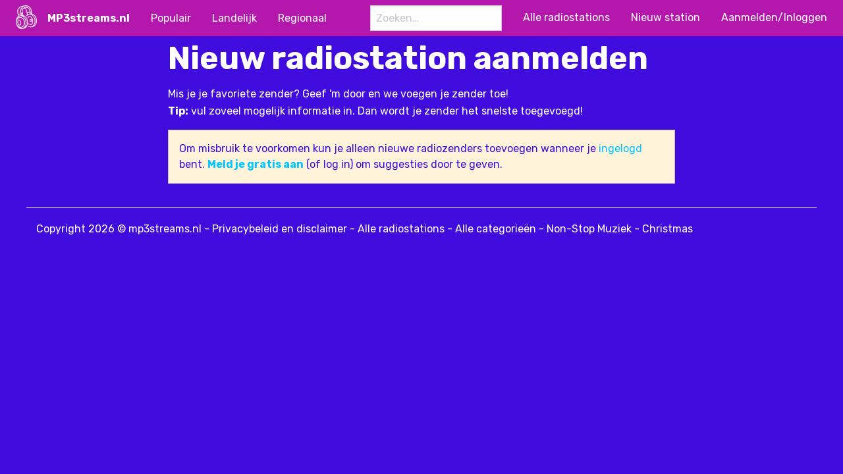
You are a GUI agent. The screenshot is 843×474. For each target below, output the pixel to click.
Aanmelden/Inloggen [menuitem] (774, 17)
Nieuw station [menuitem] (665, 17)
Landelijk (234, 18)
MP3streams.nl (88, 18)
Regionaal (302, 18)
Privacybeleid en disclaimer (279, 229)
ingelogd (620, 148)
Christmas (667, 229)
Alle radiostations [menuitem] (566, 17)
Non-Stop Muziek (589, 229)
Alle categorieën (495, 229)
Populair (171, 18)
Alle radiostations (401, 229)
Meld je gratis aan (255, 164)
